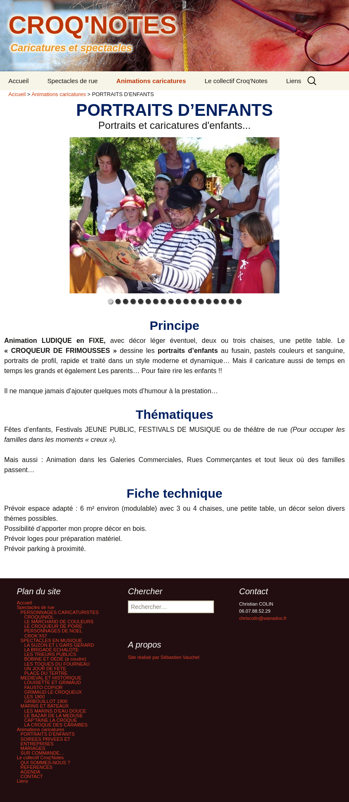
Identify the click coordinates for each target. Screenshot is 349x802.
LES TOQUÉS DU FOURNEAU (57, 663)
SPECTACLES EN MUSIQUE (51, 640)
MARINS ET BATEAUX (45, 705)
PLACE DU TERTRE (46, 673)
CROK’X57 (35, 635)
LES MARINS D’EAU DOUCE (55, 710)
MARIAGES (33, 748)
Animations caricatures (151, 80)
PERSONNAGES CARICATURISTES (60, 612)
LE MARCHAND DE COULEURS (59, 621)
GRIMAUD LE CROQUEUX (53, 692)
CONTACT (32, 776)
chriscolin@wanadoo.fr (262, 618)
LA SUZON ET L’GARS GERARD (59, 645)
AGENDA (30, 771)
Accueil (18, 80)
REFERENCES (36, 767)
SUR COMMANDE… (42, 752)
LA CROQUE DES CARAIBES (56, 724)
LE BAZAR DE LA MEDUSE (53, 715)
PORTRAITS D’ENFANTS (48, 734)
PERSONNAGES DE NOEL (53, 630)
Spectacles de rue (72, 80)
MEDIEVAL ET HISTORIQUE (51, 677)
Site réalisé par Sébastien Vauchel (163, 657)
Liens (293, 80)
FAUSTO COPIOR (43, 687)
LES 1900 (34, 696)
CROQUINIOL (39, 616)
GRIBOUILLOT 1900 (46, 701)
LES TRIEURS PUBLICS (50, 654)
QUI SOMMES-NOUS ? (45, 762)
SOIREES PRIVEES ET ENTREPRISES (45, 741)
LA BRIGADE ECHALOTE (51, 649)
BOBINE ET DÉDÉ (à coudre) (55, 658)
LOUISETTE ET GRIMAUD (52, 682)
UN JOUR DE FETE (45, 668)
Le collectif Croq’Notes (236, 80)
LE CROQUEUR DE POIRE (53, 626)
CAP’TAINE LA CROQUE (50, 720)
